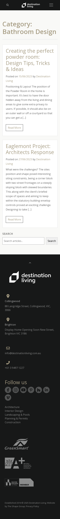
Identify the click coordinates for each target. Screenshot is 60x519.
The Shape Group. (16, 506)
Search (7, 234)
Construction (12, 422)
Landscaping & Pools (17, 414)
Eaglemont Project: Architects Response (30, 149)
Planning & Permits (16, 418)
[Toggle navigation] (51, 5)
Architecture (12, 407)
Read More (14, 127)
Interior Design (14, 411)
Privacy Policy (32, 506)
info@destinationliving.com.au (23, 353)
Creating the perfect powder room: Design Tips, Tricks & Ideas (30, 59)
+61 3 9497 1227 (14, 368)
